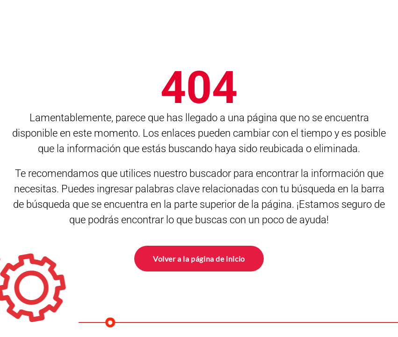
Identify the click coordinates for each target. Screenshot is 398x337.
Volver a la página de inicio (199, 257)
